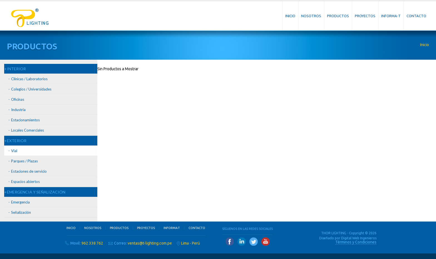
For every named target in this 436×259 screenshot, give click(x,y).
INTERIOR (16, 68)
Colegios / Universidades (31, 89)
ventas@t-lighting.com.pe (150, 243)
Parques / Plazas (24, 161)
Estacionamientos (25, 120)
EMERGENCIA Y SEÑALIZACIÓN (36, 192)
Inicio (290, 16)
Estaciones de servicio (29, 171)
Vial (14, 151)
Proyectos (365, 16)
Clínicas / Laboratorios (29, 79)
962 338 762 (92, 243)
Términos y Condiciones (355, 242)
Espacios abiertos (25, 181)
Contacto (416, 16)
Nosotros (311, 16)
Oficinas (17, 99)
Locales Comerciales (27, 130)
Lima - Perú (190, 243)
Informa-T (391, 16)
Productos (338, 16)
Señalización (21, 212)
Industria (18, 109)
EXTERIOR (16, 140)
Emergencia (20, 202)
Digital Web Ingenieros (358, 238)
